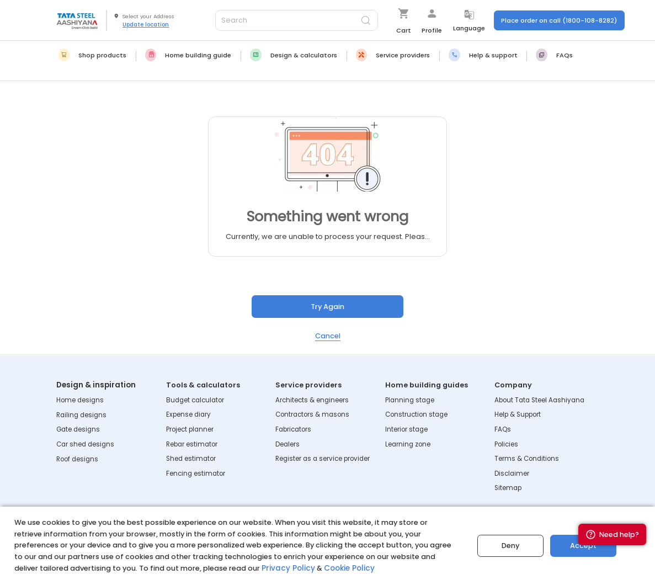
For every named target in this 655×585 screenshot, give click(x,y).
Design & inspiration (94, 385)
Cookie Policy (343, 568)
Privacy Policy (286, 568)
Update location (146, 24)
